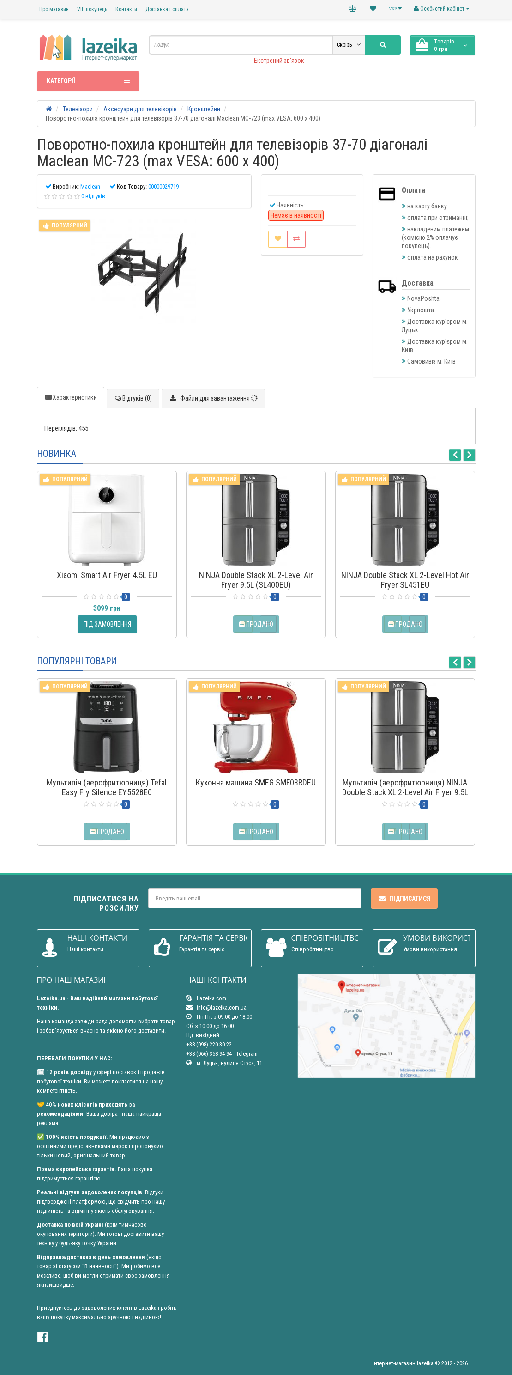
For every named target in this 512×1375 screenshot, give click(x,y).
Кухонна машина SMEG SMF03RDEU (256, 782)
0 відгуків (93, 196)
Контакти (126, 9)
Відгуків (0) (133, 398)
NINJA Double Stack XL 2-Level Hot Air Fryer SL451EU (405, 580)
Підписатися (404, 898)
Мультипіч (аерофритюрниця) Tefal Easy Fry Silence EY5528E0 (107, 787)
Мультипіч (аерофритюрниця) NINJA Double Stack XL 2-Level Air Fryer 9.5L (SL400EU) (405, 792)
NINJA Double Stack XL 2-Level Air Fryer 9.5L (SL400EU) (256, 580)
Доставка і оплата (167, 9)
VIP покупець (92, 9)
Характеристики (70, 397)
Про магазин (54, 9)
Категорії (88, 80)
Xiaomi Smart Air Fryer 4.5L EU (107, 575)
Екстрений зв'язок (279, 60)
